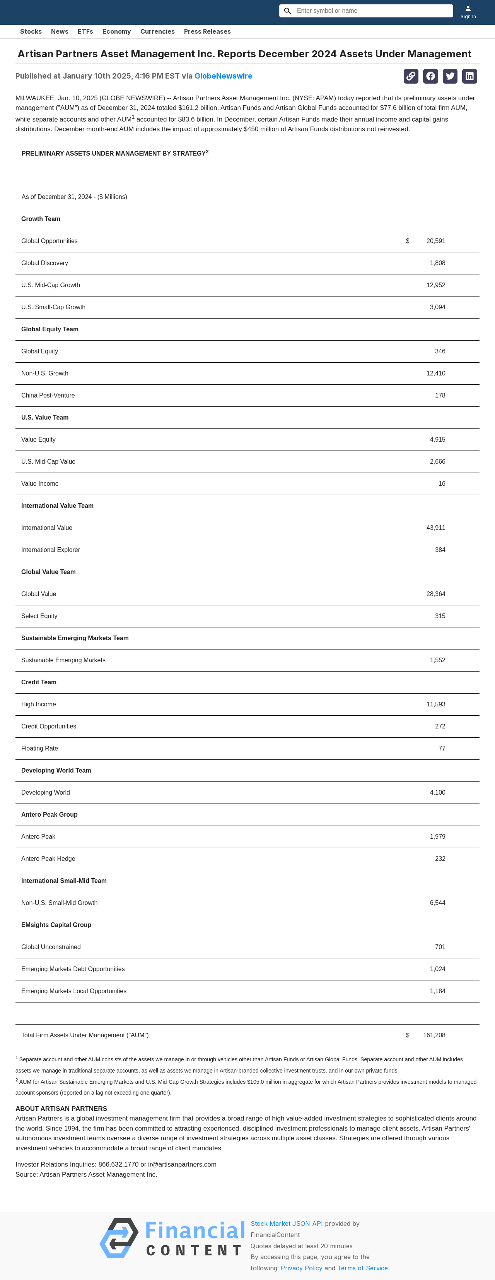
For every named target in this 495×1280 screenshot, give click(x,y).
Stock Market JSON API (287, 1223)
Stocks (31, 31)
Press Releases (207, 31)
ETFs (85, 31)
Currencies (157, 31)
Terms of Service (362, 1268)
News (59, 31)
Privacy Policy (302, 1268)
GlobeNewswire (224, 76)
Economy (116, 31)
